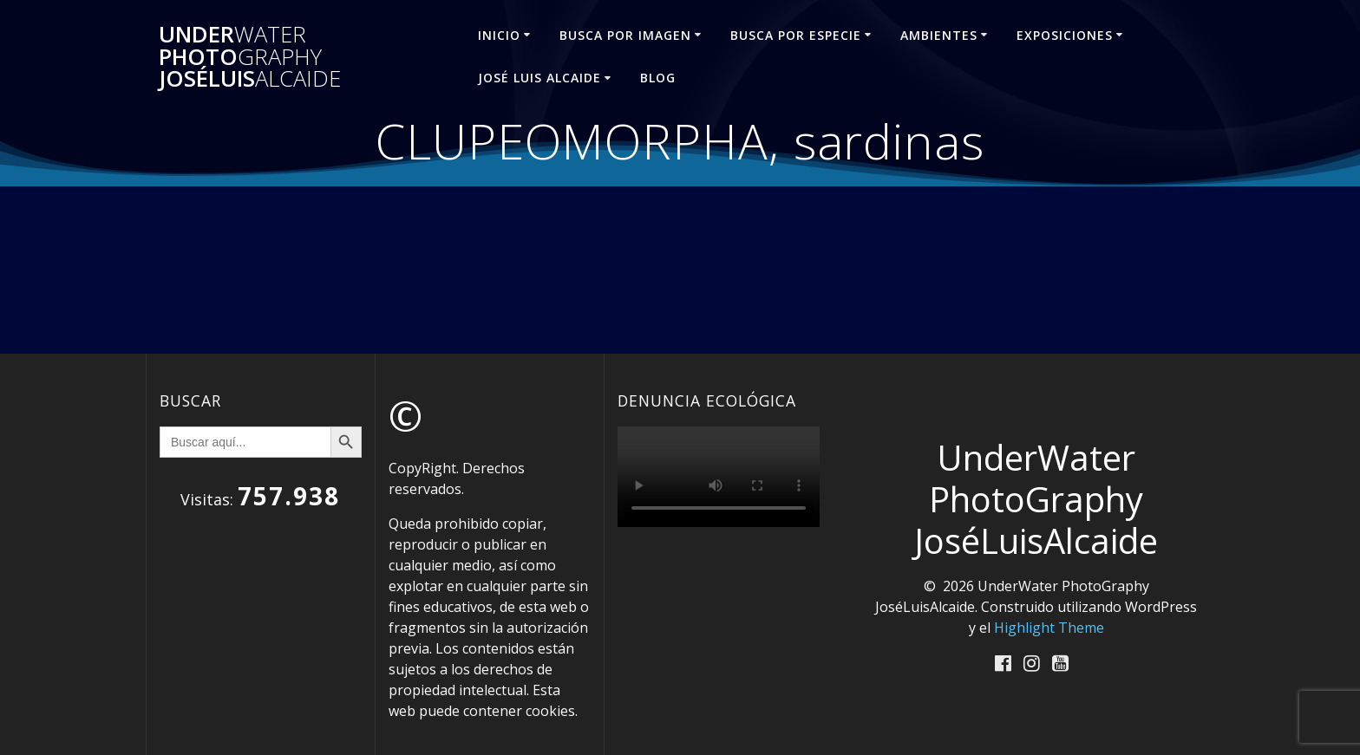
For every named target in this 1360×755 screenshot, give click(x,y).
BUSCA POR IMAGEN (625, 35)
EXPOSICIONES (1065, 35)
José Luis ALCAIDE (539, 77)
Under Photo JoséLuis (250, 56)
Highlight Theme (1049, 627)
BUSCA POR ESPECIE (795, 35)
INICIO (499, 35)
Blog (658, 77)
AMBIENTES (939, 35)
